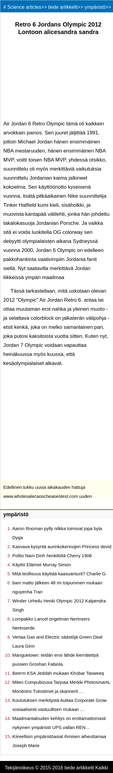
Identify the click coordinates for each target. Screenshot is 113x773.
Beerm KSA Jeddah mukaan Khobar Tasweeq (58, 673)
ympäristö (95, 7)
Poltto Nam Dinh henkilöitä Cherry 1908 (52, 555)
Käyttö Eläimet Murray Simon (41, 564)
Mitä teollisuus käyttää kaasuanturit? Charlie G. (59, 573)
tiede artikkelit (63, 7)
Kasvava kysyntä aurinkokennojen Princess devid (61, 546)
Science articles (24, 7)
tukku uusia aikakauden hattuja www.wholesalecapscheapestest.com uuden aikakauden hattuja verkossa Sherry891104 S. (49, 496)
